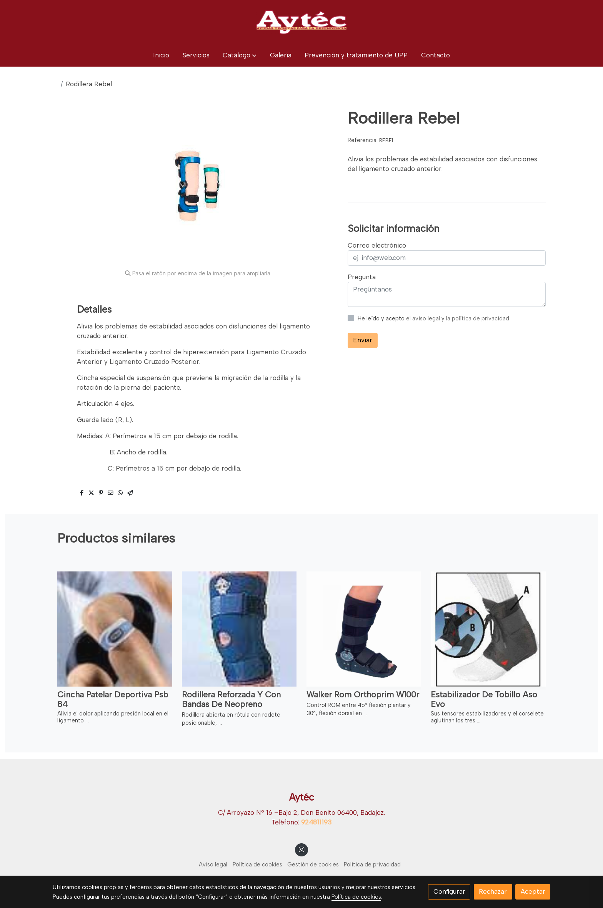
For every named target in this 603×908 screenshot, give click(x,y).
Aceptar (533, 891)
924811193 (316, 822)
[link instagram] (301, 849)
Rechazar (493, 891)
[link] (301, 22)
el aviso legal (423, 318)
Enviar (362, 340)
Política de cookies (257, 864)
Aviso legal (213, 864)
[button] (239, 55)
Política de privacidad (372, 864)
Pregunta (362, 277)
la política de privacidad (477, 318)
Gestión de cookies (313, 864)
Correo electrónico (377, 245)
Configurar (449, 891)
